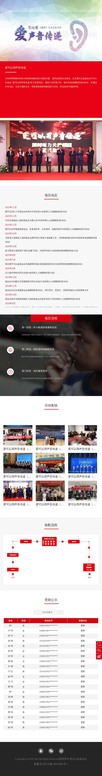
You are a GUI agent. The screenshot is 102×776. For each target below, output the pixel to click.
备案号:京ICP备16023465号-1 (51, 764)
